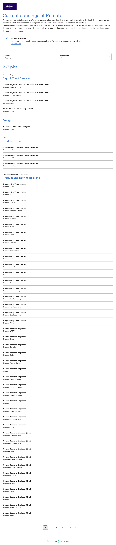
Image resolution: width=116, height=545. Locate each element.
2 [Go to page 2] (50, 527)
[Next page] (75, 528)
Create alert (16, 44)
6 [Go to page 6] (70, 527)
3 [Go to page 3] (56, 527)
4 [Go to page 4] (62, 527)
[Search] (29, 58)
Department (64, 55)
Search (7, 55)
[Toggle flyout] (109, 57)
